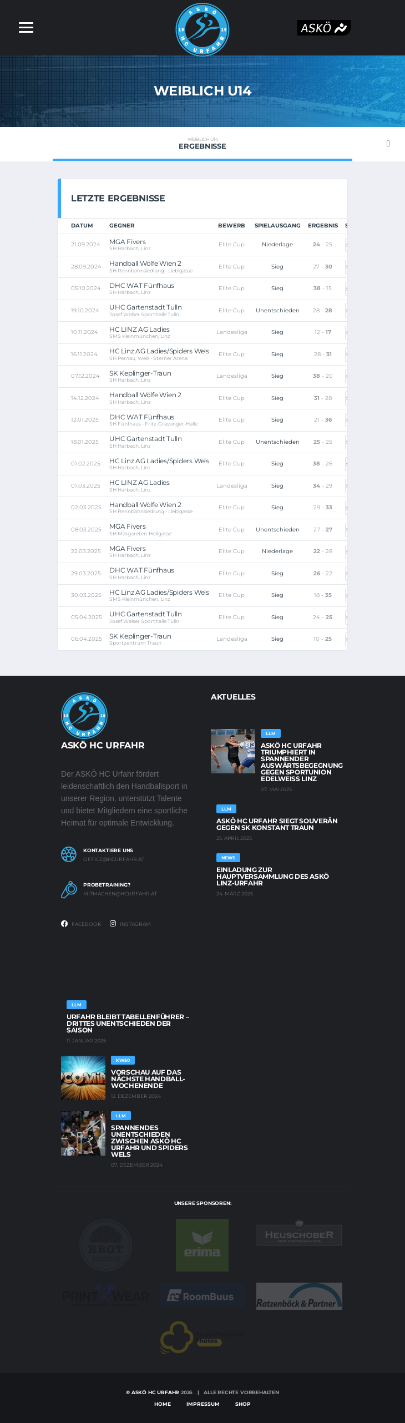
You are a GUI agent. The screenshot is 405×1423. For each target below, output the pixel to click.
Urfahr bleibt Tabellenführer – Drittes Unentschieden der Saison (128, 1023)
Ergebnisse (202, 143)
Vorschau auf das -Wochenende (148, 1079)
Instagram (130, 923)
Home (162, 1404)
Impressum (203, 1404)
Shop (243, 1404)
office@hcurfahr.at (113, 859)
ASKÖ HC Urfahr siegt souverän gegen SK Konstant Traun (277, 824)
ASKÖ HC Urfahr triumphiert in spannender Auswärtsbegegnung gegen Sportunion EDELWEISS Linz (302, 762)
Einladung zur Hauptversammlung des (272, 876)
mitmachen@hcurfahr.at (120, 894)
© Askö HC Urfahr (152, 1392)
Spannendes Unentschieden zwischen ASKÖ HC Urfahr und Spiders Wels (149, 1140)
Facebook (81, 923)
